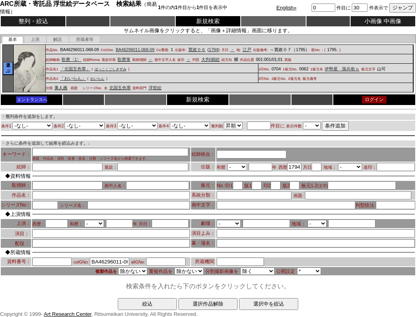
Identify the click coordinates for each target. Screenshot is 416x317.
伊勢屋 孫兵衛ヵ (342, 68)
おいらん (97, 79)
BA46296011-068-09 (135, 49)
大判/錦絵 (210, 59)
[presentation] (12, 40)
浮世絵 (155, 87)
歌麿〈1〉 (71, 59)
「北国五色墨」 (75, 68)
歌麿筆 (123, 59)
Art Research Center (67, 314)
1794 (213, 49)
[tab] (13, 39)
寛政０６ (197, 49)
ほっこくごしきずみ (110, 69)
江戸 (247, 49)
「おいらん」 (73, 78)
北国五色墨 (120, 87)
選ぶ (8, 68)
